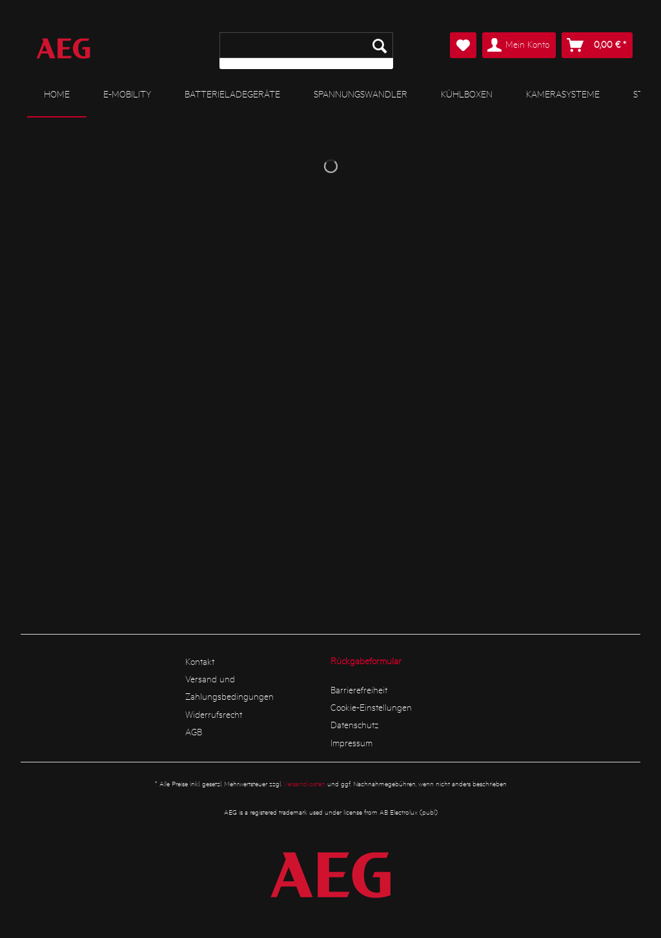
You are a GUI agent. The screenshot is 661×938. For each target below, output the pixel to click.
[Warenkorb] (597, 45)
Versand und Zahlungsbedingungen (229, 687)
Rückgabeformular (366, 660)
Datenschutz (354, 724)
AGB (193, 731)
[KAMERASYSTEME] (562, 93)
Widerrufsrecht (213, 714)
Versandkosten (304, 783)
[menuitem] (306, 50)
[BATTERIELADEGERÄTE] (232, 93)
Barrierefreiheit (358, 689)
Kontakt (199, 661)
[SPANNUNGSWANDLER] (360, 93)
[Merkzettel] (463, 45)
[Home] (56, 94)
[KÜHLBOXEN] (466, 93)
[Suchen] (379, 45)
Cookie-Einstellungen (371, 707)
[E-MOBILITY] (127, 93)
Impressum (351, 742)
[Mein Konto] (519, 45)
